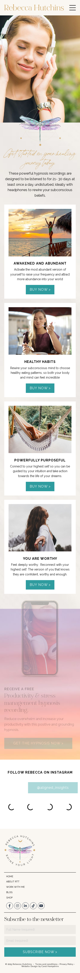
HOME (9, 876)
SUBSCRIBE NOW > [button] (40, 952)
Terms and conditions (46, 964)
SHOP (9, 897)
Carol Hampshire (50, 966)
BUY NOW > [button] (40, 289)
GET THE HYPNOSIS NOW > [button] (38, 743)
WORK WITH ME (15, 887)
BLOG (9, 892)
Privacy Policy (66, 964)
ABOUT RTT (12, 881)
